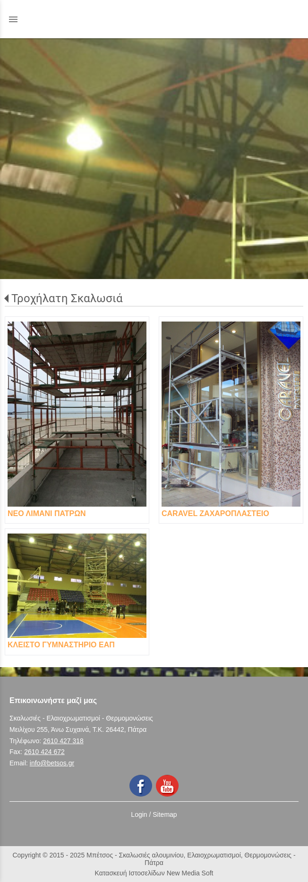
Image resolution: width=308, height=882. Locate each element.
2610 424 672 (44, 751)
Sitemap (165, 814)
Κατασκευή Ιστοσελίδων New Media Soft (154, 873)
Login (139, 814)
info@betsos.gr (52, 763)
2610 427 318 (63, 741)
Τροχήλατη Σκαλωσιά (67, 298)
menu (13, 19)
